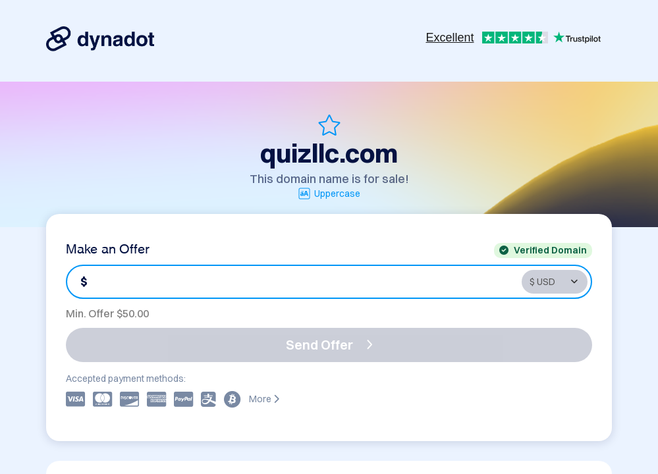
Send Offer (329, 344)
